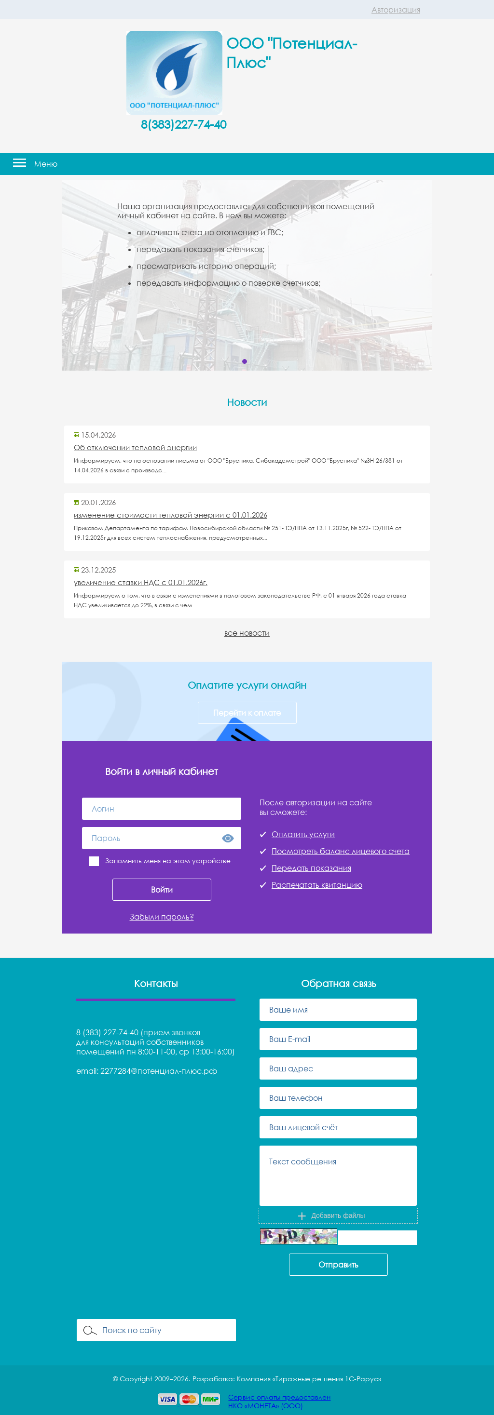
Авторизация (395, 9)
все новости (247, 633)
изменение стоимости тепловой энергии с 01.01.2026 (170, 514)
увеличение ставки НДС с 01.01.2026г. (140, 582)
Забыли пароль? (162, 916)
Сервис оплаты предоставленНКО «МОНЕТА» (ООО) (279, 1401)
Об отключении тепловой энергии (135, 447)
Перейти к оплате (247, 713)
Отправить (338, 1264)
